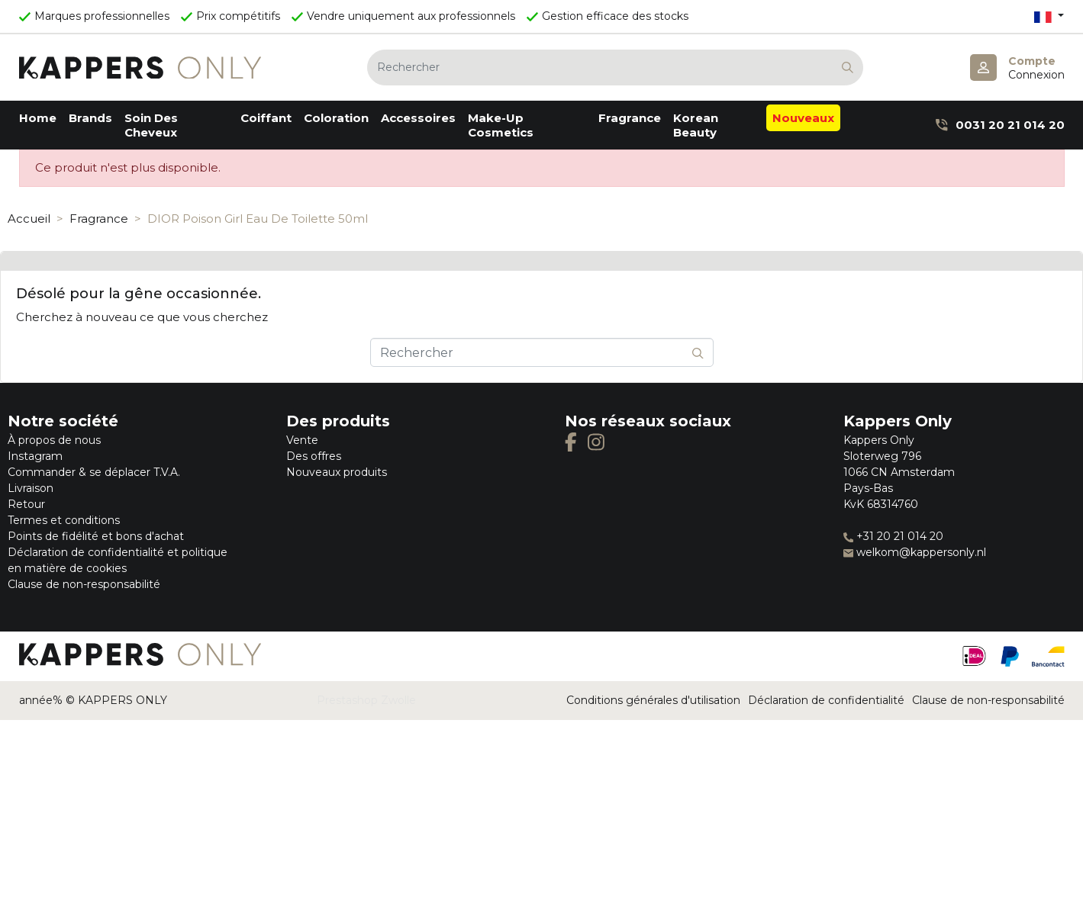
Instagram (35, 456)
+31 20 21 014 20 (893, 536)
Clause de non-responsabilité (84, 584)
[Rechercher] (615, 67)
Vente (302, 440)
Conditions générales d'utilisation (653, 700)
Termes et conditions (64, 520)
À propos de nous (54, 440)
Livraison (30, 488)
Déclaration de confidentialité (826, 700)
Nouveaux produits (336, 472)
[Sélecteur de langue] (1048, 16)
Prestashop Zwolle (366, 700)
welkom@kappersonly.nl (914, 552)
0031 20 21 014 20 (1000, 124)
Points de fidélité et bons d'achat (96, 536)
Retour (26, 504)
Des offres (313, 456)
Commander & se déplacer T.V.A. (94, 472)
